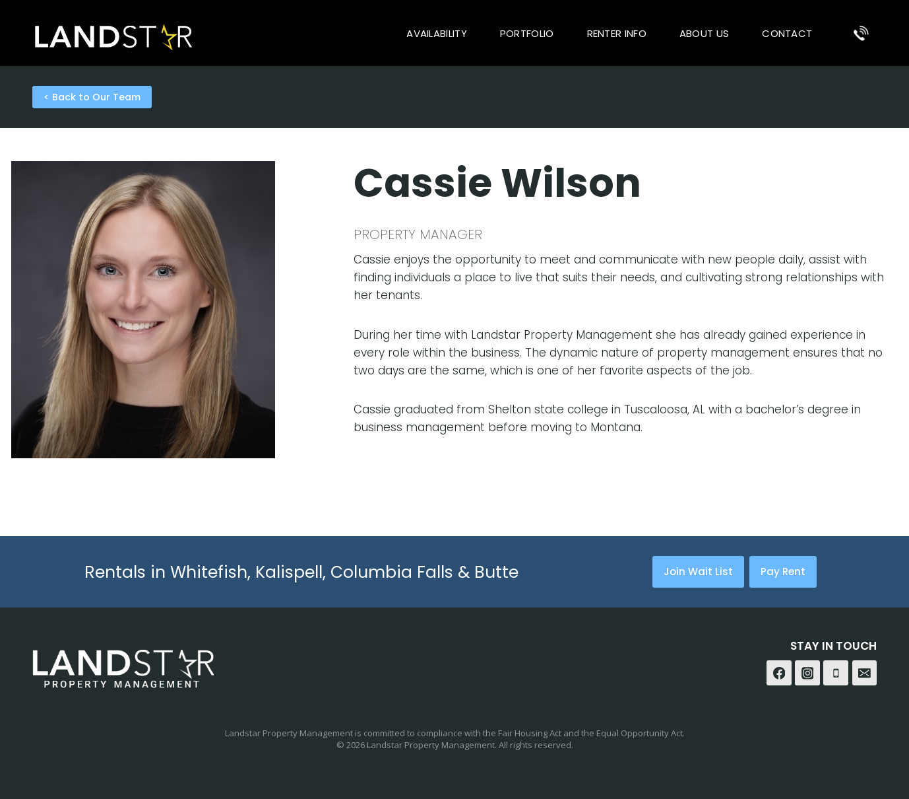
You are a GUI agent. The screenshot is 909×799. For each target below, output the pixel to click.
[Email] (864, 672)
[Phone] (861, 33)
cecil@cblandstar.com (73, 506)
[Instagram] (807, 672)
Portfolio (527, 33)
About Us (704, 33)
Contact (787, 33)
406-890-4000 (51, 488)
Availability (436, 33)
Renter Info (616, 33)
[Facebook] (779, 672)
